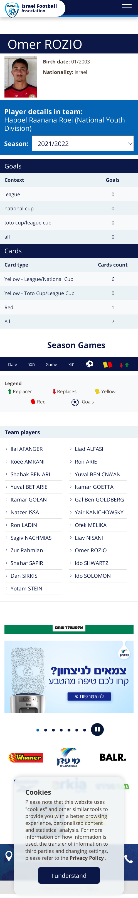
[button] (127, 8)
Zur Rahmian (27, 552)
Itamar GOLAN (29, 500)
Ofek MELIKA (91, 526)
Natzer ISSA (25, 513)
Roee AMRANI (28, 461)
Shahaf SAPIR (27, 565)
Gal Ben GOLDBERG (99, 500)
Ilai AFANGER (27, 448)
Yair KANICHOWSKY (99, 513)
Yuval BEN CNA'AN (98, 474)
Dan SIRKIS (24, 578)
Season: (16, 142)
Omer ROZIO (91, 552)
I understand (69, 875)
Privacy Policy (87, 857)
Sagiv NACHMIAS (31, 539)
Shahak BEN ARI (30, 474)
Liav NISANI (89, 539)
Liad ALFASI (89, 448)
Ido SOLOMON (93, 578)
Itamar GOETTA (94, 487)
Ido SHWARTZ (92, 565)
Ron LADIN (24, 526)
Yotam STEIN (27, 591)
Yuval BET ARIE (29, 487)
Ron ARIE (86, 461)
